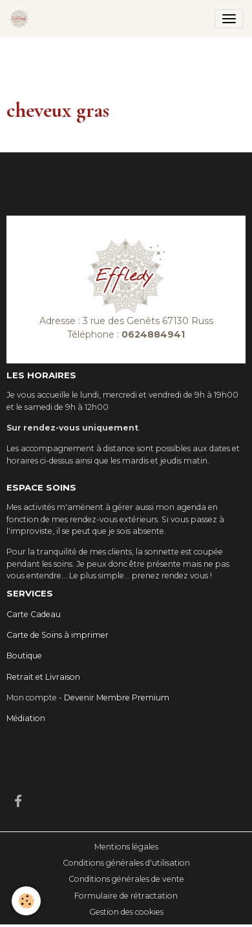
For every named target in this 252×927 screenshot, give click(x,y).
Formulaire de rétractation (126, 896)
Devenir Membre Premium (116, 697)
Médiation (25, 718)
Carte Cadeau (33, 614)
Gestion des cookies (126, 912)
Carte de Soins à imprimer (57, 635)
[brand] (21, 18)
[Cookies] (26, 900)
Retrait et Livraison (43, 677)
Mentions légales (126, 846)
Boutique (24, 655)
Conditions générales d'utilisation (126, 863)
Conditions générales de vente (126, 879)
